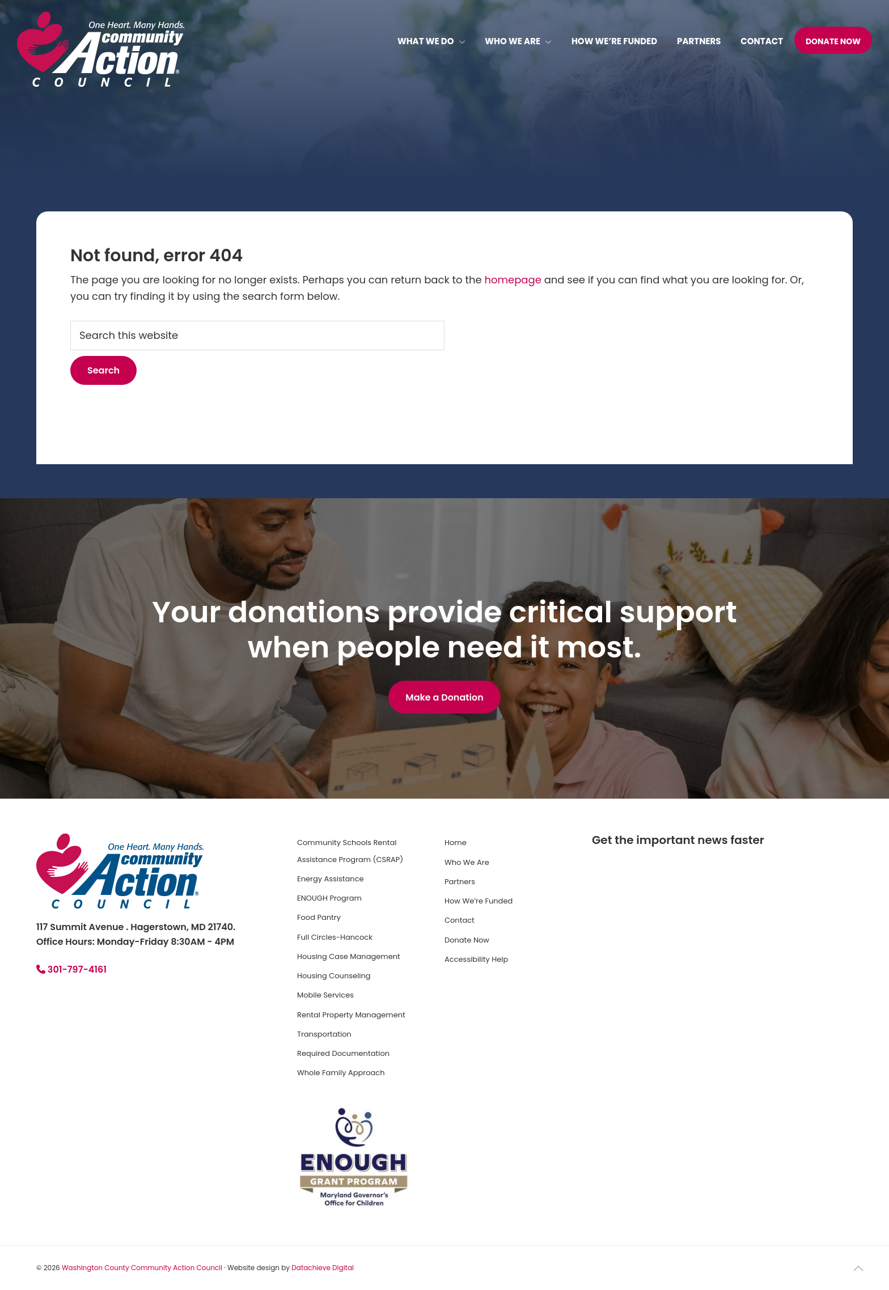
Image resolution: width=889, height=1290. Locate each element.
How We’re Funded (478, 901)
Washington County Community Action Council (142, 1267)
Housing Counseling (334, 975)
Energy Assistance (330, 878)
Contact (459, 920)
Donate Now (466, 940)
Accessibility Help (476, 959)
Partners (459, 881)
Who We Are (466, 862)
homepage (512, 280)
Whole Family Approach (340, 1072)
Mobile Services (325, 995)
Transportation (324, 1034)
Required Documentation (343, 1053)
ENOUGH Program (329, 898)
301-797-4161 (71, 969)
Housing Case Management (348, 956)
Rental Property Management (351, 1014)
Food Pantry (319, 917)
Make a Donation (444, 697)
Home (455, 842)
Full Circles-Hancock (334, 937)
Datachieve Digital (322, 1267)
